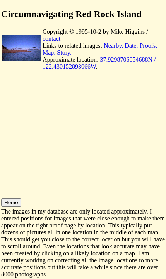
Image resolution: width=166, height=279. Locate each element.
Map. (49, 52)
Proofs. (148, 45)
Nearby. (113, 45)
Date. (131, 45)
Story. (64, 52)
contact (51, 38)
